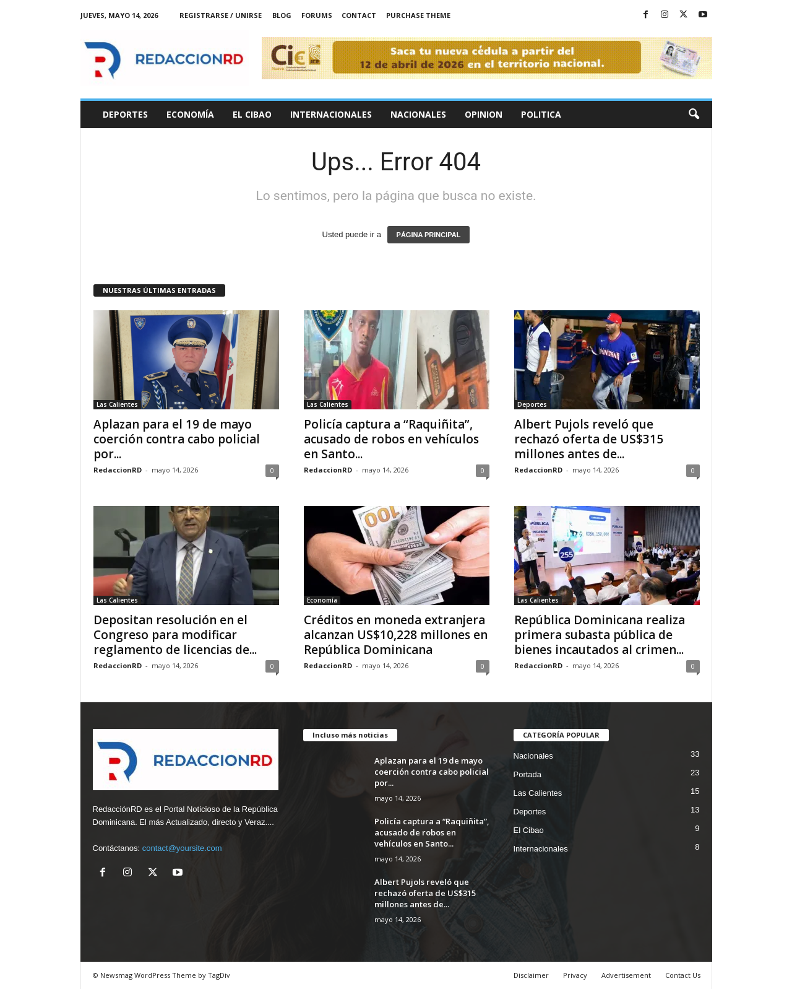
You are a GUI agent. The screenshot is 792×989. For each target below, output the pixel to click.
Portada (528, 774)
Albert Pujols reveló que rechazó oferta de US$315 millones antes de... (588, 439)
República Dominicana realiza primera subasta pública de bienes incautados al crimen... (599, 635)
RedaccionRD (117, 469)
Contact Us (682, 975)
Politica (541, 114)
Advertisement (626, 975)
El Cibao (252, 114)
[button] (693, 114)
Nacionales (418, 114)
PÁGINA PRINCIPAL (429, 234)
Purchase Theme (418, 15)
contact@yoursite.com (182, 848)
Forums (316, 15)
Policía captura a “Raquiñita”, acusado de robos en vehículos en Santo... (391, 439)
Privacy (575, 975)
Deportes (125, 114)
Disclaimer (531, 975)
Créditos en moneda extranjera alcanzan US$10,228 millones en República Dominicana (396, 635)
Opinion (483, 114)
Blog (281, 15)
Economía (190, 114)
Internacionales (331, 114)
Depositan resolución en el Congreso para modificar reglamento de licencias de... (175, 635)
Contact (359, 15)
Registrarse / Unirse (220, 15)
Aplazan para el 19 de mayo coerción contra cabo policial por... (176, 439)
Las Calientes (117, 404)
